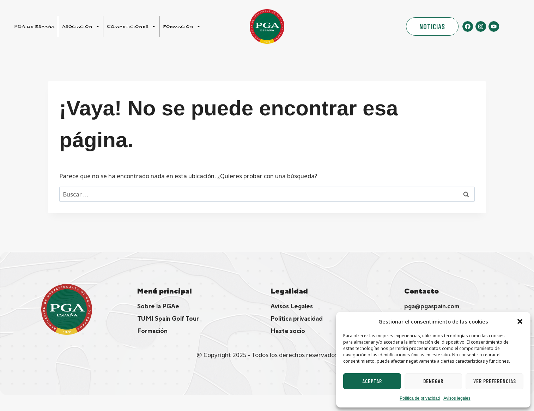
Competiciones (131, 26)
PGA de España (34, 26)
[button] (519, 321)
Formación (181, 26)
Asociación (80, 26)
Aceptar (372, 381)
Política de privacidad (420, 398)
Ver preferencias (494, 381)
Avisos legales (457, 398)
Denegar (433, 381)
